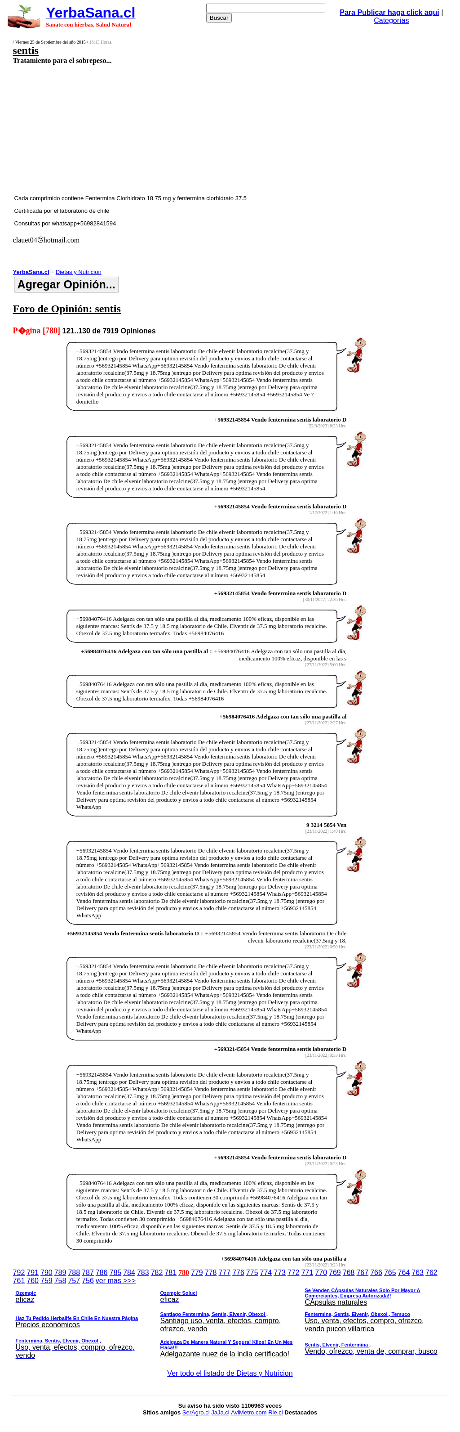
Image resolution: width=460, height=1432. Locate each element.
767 (362, 1272)
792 (19, 1272)
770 (321, 1272)
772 (294, 1272)
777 (224, 1272)
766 (376, 1272)
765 (390, 1272)
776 (238, 1272)
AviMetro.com (248, 1412)
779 (197, 1272)
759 (46, 1280)
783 (143, 1272)
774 (266, 1272)
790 (46, 1272)
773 (280, 1272)
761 (19, 1280)
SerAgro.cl (196, 1412)
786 (102, 1272)
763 (417, 1272)
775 (252, 1272)
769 (335, 1272)
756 (88, 1280)
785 (116, 1272)
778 (211, 1272)
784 (129, 1272)
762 (431, 1272)
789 (60, 1272)
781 (170, 1272)
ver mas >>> (230, 1319)
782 (157, 1272)
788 (74, 1272)
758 (60, 1280)
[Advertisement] (191, 129)
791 (33, 1272)
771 (307, 1272)
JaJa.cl (220, 1412)
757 (74, 1280)
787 (88, 1272)
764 (404, 1272)
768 (349, 1272)
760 (33, 1280)
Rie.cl (275, 1412)
